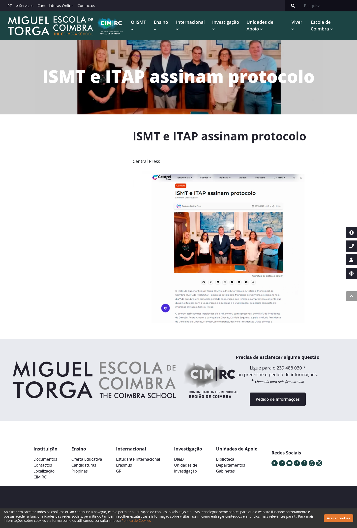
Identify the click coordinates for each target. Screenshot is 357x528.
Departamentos (230, 465)
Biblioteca (225, 459)
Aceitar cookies (338, 518)
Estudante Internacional (138, 459)
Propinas (79, 471)
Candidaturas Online (55, 5)
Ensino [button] (161, 22)
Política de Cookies (136, 520)
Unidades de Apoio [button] (259, 25)
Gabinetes (225, 471)
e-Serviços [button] (25, 5)
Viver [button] (296, 22)
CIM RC (40, 477)
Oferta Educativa (86, 459)
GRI (119, 471)
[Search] (329, 5)
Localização (44, 471)
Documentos (45, 459)
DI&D (179, 459)
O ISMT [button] (138, 22)
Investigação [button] (225, 22)
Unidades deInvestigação (185, 468)
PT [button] (9, 5)
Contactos (86, 5)
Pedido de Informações (277, 399)
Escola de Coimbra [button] (320, 25)
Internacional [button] (190, 22)
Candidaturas (83, 465)
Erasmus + (125, 465)
